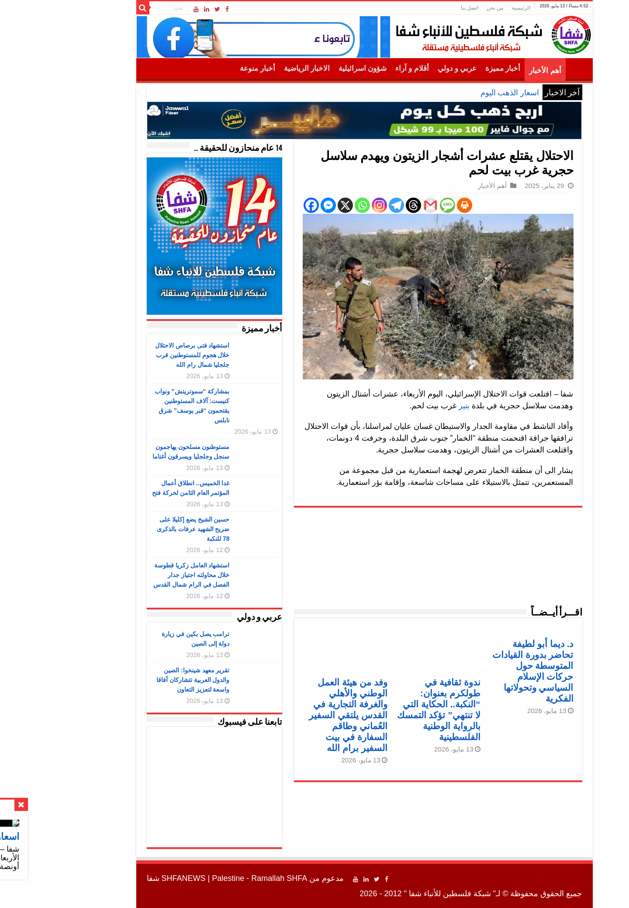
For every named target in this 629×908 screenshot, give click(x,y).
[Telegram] (346, 205)
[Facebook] (261, 205)
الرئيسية (471, 8)
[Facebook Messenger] (278, 205)
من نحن (445, 8)
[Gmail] (380, 205)
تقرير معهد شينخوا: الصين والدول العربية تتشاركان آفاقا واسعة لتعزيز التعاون (143, 680)
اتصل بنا (419, 8)
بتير (414, 405)
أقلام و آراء (362, 68)
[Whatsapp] (312, 205)
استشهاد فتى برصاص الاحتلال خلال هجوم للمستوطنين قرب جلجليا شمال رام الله (142, 355)
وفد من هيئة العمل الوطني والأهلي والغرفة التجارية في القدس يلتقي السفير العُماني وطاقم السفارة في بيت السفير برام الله (298, 715)
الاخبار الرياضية (257, 68)
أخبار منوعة (207, 68)
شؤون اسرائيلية (313, 68)
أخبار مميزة (452, 68)
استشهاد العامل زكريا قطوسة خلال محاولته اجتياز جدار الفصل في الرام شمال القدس (142, 575)
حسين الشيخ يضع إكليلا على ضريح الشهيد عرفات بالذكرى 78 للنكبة (143, 529)
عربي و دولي (407, 68)
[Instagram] (329, 205)
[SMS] (397, 205)
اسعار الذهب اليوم (460, 92)
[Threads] (363, 205)
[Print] (414, 205)
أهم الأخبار (495, 70)
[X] (295, 205)
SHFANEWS (134, 878)
